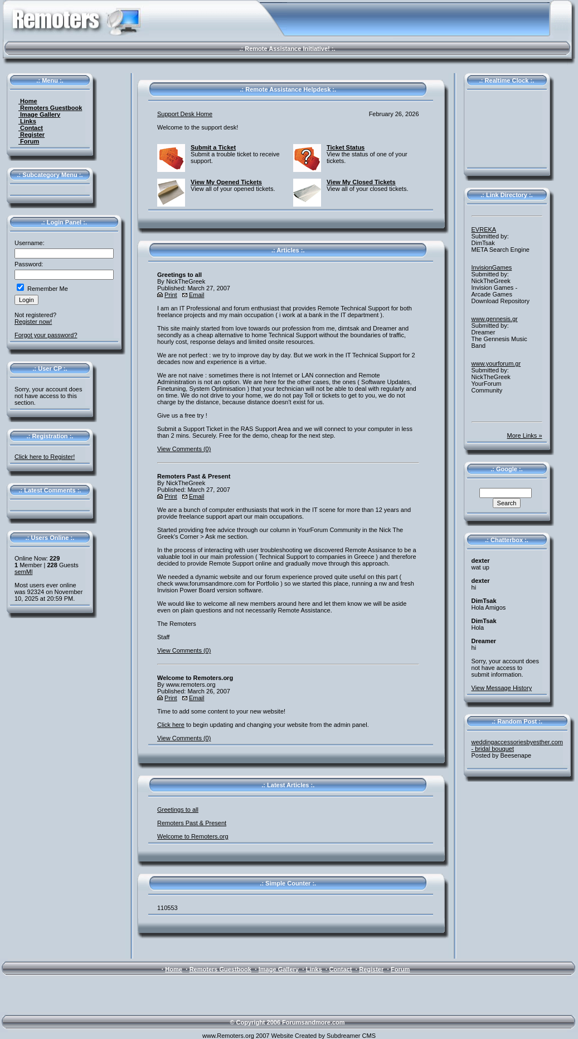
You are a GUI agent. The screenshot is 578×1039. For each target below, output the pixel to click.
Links (27, 121)
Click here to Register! (44, 456)
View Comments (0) (184, 449)
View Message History (502, 687)
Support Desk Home (184, 114)
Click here (170, 724)
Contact (30, 128)
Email (197, 294)
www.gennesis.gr (495, 318)
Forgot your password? (45, 335)
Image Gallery (39, 114)
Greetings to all (177, 809)
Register (31, 134)
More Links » (524, 435)
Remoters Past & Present (191, 823)
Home (27, 101)
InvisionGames (492, 267)
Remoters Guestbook (50, 107)
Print (170, 294)
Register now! (33, 321)
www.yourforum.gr (496, 363)
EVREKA (484, 229)
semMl (23, 571)
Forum (28, 141)
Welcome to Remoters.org (193, 836)
